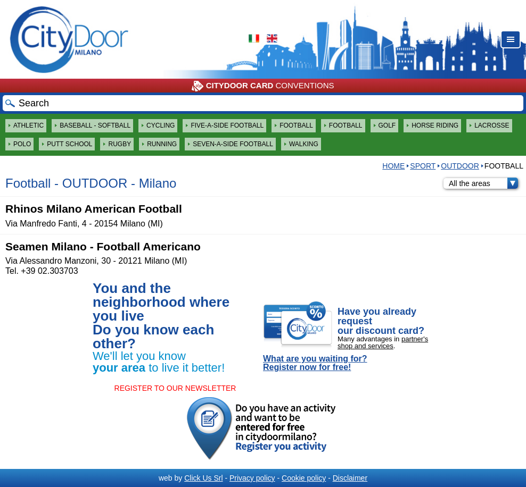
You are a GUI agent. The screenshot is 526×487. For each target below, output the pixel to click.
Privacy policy (252, 478)
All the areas (483, 183)
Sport (422, 166)
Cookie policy (304, 478)
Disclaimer (350, 478)
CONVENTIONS (263, 86)
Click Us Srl (203, 478)
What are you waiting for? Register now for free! (315, 363)
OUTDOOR (460, 166)
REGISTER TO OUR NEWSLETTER (175, 388)
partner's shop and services (383, 342)
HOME (393, 166)
